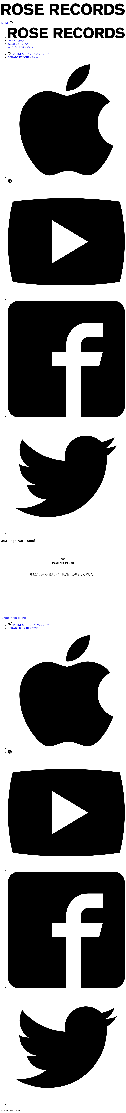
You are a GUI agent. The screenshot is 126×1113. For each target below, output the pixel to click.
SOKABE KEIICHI (24, 57)
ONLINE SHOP (28, 54)
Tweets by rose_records (13, 617)
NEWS (16, 40)
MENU (5, 23)
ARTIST (19, 43)
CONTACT (20, 46)
